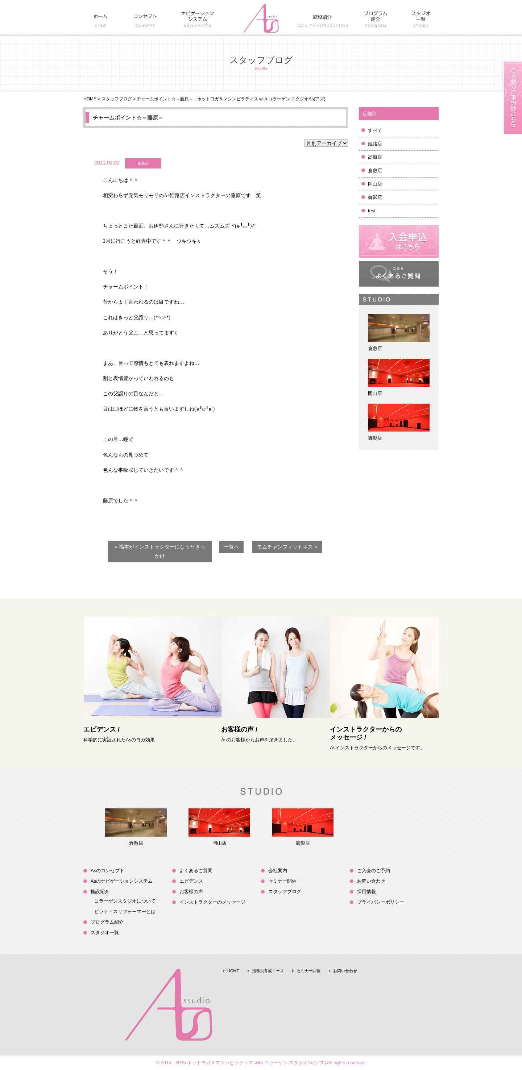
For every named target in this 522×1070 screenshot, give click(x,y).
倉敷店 (375, 170)
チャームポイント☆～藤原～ (128, 118)
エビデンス (191, 881)
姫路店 (375, 143)
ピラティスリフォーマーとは (125, 911)
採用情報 (366, 891)
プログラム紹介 (107, 922)
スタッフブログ (117, 98)
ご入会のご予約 (373, 870)
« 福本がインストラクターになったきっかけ (160, 551)
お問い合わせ (371, 881)
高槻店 (375, 157)
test (372, 210)
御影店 (375, 197)
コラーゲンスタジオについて (125, 901)
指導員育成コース (268, 971)
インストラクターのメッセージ (212, 902)
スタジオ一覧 (105, 932)
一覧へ (231, 547)
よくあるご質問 (195, 870)
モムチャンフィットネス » (287, 547)
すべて (375, 130)
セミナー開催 (282, 881)
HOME (89, 98)
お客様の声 (191, 891)
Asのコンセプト (107, 870)
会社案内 (277, 870)
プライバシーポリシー (380, 902)
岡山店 (375, 184)
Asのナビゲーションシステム (122, 881)
